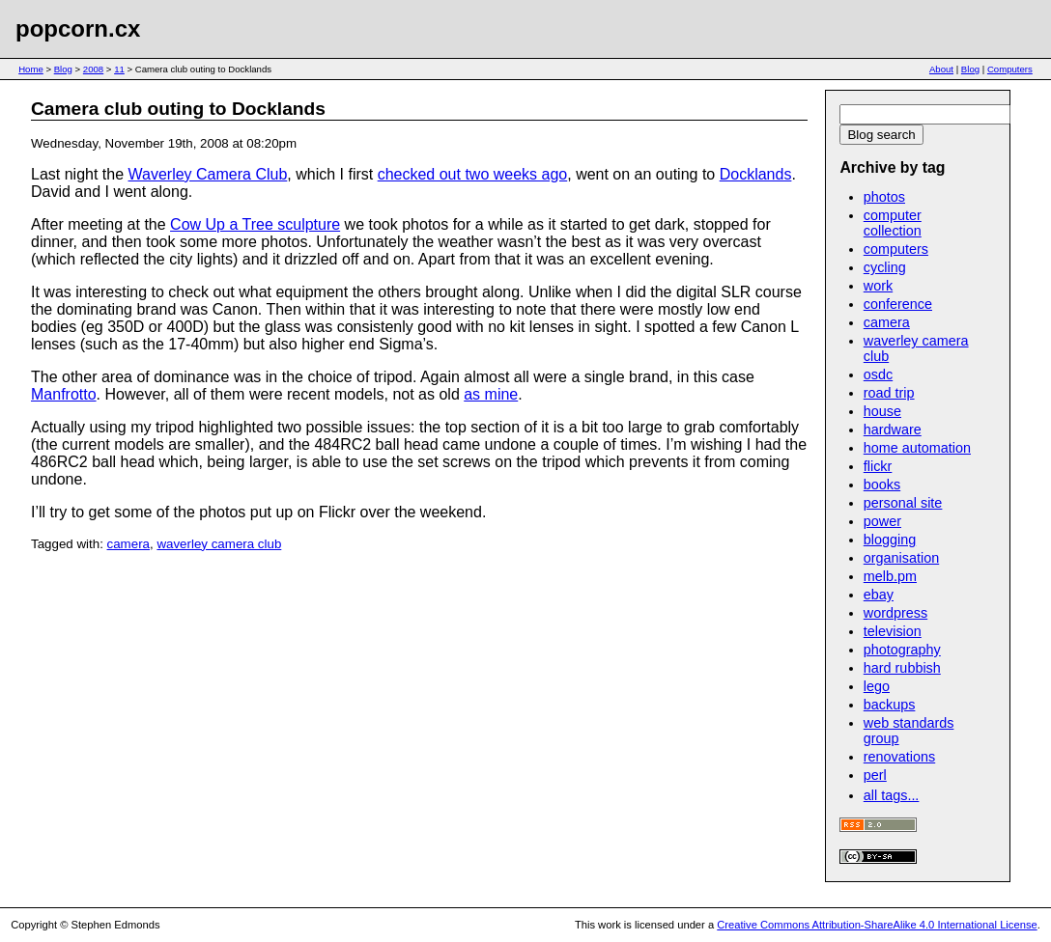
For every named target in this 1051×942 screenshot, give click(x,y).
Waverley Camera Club (208, 174)
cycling (885, 267)
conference (898, 304)
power (882, 521)
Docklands (756, 174)
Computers (1010, 69)
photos (884, 197)
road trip (889, 393)
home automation (917, 448)
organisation (901, 558)
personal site (903, 503)
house (882, 411)
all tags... (892, 795)
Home (30, 69)
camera (128, 544)
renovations (899, 756)
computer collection (893, 223)
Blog (63, 69)
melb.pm (890, 576)
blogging (890, 539)
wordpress (895, 613)
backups (890, 704)
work (878, 285)
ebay (879, 594)
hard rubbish (902, 668)
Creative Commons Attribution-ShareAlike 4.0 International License (877, 924)
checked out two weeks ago (473, 174)
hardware (893, 429)
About (941, 69)
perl (875, 775)
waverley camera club (218, 544)
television (893, 631)
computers (896, 249)
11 (119, 69)
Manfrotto (64, 394)
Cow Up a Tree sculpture (255, 224)
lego (877, 686)
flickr (878, 466)
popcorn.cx (77, 28)
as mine (491, 394)
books (882, 484)
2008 (93, 69)
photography (902, 649)
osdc (878, 374)
